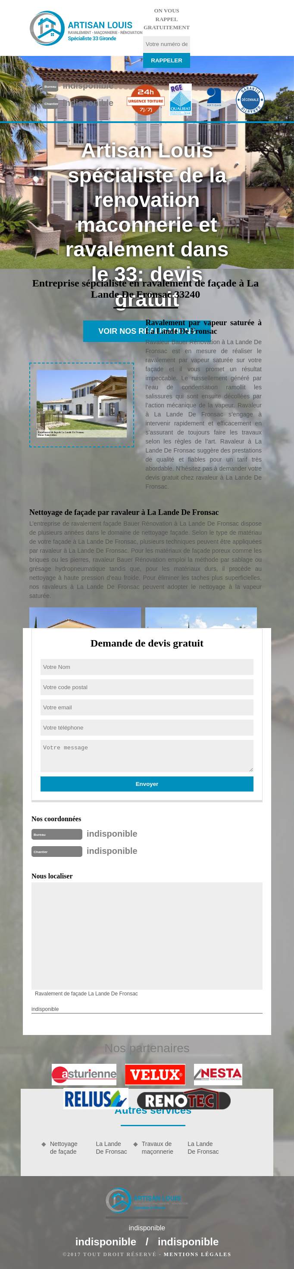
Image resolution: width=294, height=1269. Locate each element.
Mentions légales (197, 1254)
